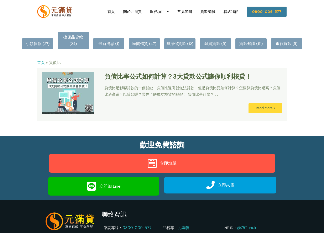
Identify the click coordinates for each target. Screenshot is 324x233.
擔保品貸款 (69, 33)
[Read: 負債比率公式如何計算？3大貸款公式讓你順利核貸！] (68, 82)
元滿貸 (183, 217)
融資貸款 (212, 33)
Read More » (265, 98)
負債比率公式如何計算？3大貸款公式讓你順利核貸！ (178, 66)
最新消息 (106, 33)
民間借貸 (140, 33)
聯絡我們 (231, 9)
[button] (267, 10)
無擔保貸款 (176, 33)
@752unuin (246, 217)
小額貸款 (33, 33)
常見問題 (186, 9)
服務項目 (161, 10)
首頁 (114, 9)
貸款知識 (208, 9)
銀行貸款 (283, 33)
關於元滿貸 (135, 9)
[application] (169, 10)
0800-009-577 (136, 217)
